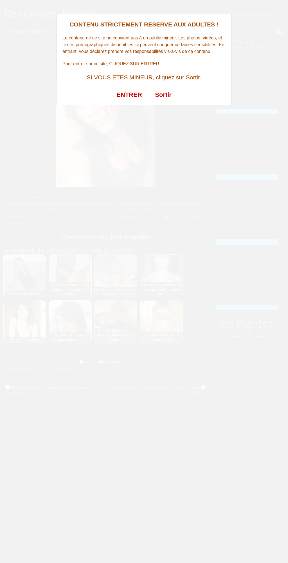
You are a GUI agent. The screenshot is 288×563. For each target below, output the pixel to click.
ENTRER (129, 94)
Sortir (163, 94)
